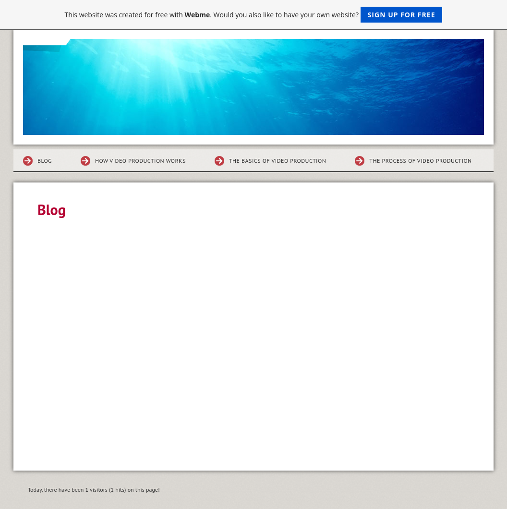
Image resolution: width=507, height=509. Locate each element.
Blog (44, 160)
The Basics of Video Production (277, 160)
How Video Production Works (140, 160)
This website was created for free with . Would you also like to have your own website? (254, 15)
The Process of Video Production (420, 160)
